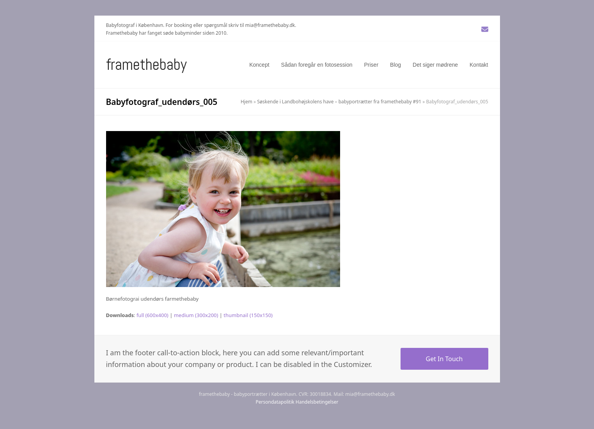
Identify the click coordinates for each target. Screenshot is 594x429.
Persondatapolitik (275, 402)
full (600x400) (152, 315)
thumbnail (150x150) (248, 315)
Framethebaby (146, 64)
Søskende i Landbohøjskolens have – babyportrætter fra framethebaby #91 (339, 101)
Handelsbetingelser (317, 402)
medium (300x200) (196, 315)
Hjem (246, 101)
